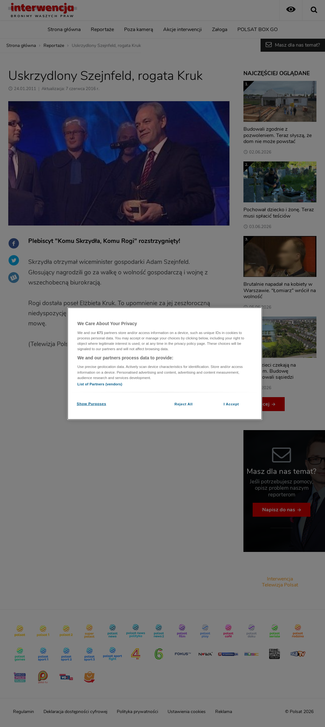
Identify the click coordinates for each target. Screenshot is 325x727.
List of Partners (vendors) (99, 384)
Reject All (184, 404)
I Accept (231, 404)
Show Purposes (91, 403)
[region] (164, 363)
